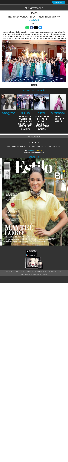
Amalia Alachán (35, 20)
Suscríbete (31, 150)
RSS (26, 150)
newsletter (39, 150)
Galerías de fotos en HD (8, 114)
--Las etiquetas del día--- (34, 137)
